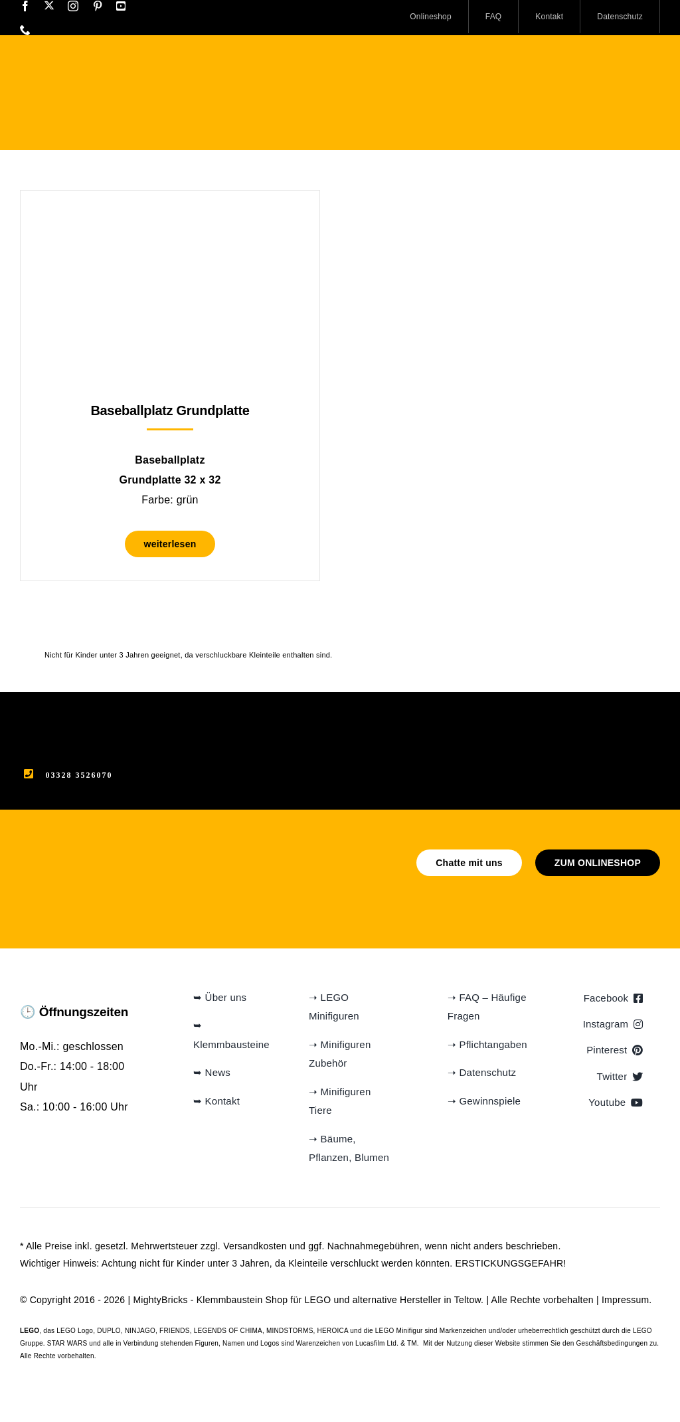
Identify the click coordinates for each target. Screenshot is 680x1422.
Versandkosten (255, 1246)
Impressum (625, 1299)
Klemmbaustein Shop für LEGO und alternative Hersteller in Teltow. (340, 1299)
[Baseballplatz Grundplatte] (170, 223)
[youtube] (121, 6)
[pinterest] (97, 6)
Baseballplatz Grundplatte (169, 410)
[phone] (25, 30)
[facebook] (25, 6)
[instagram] (73, 6)
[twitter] (49, 5)
